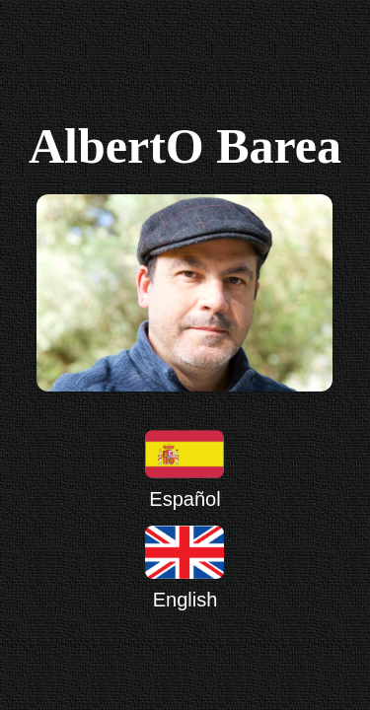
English (184, 567)
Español (184, 470)
